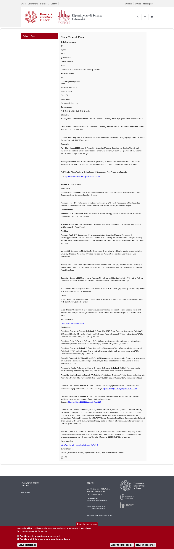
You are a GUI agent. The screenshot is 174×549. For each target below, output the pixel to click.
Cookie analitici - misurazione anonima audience (45, 539)
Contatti (54, 4)
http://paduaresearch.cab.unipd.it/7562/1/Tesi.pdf (82, 177)
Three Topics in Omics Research (72, 323)
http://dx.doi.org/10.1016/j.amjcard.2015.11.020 (120, 389)
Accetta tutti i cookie (122, 545)
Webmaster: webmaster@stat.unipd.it (99, 515)
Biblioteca (44, 4)
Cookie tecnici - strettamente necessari (40, 536)
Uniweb (138, 4)
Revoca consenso (145, 545)
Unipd (23, 4)
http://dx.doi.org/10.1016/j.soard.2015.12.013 (84, 402)
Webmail (128, 4)
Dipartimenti (33, 4)
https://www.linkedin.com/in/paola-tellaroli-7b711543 (79, 445)
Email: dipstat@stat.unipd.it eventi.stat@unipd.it (96, 507)
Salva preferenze (27, 545)
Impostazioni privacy (87, 524)
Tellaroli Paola (29, 36)
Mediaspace (148, 4)
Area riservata (25, 492)
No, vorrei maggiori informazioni (32, 531)
